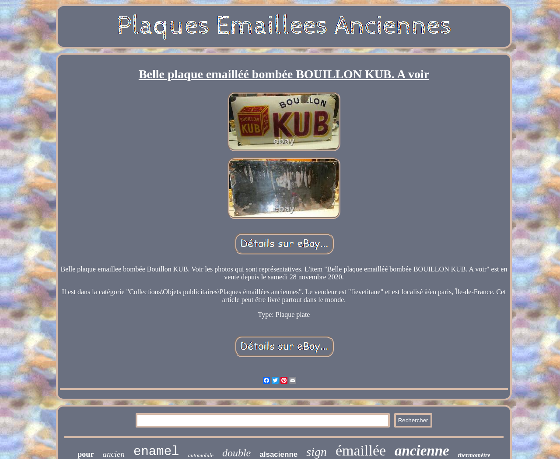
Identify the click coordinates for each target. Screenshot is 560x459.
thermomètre (474, 455)
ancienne (422, 451)
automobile (201, 455)
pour (85, 454)
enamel (156, 452)
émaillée (361, 450)
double (236, 453)
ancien (113, 454)
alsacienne (278, 454)
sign (316, 452)
